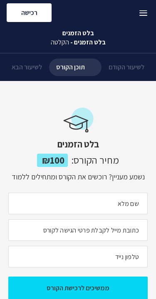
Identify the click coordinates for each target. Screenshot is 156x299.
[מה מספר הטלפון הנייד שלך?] (78, 256)
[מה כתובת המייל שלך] (78, 230)
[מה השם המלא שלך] (78, 203)
